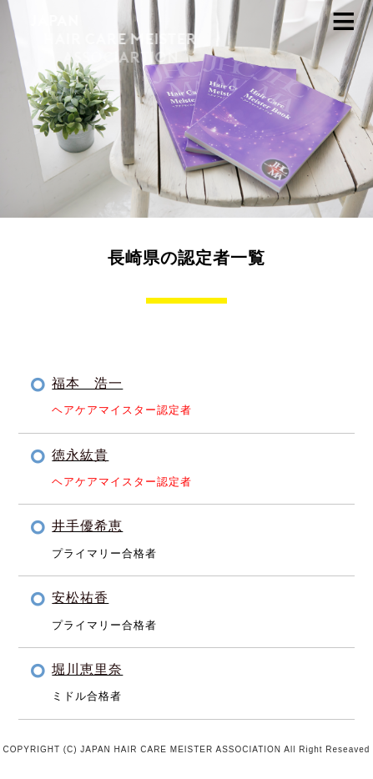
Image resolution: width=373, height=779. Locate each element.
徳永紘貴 (80, 455)
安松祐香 (80, 598)
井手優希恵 (87, 526)
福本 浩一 (87, 383)
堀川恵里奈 (87, 669)
